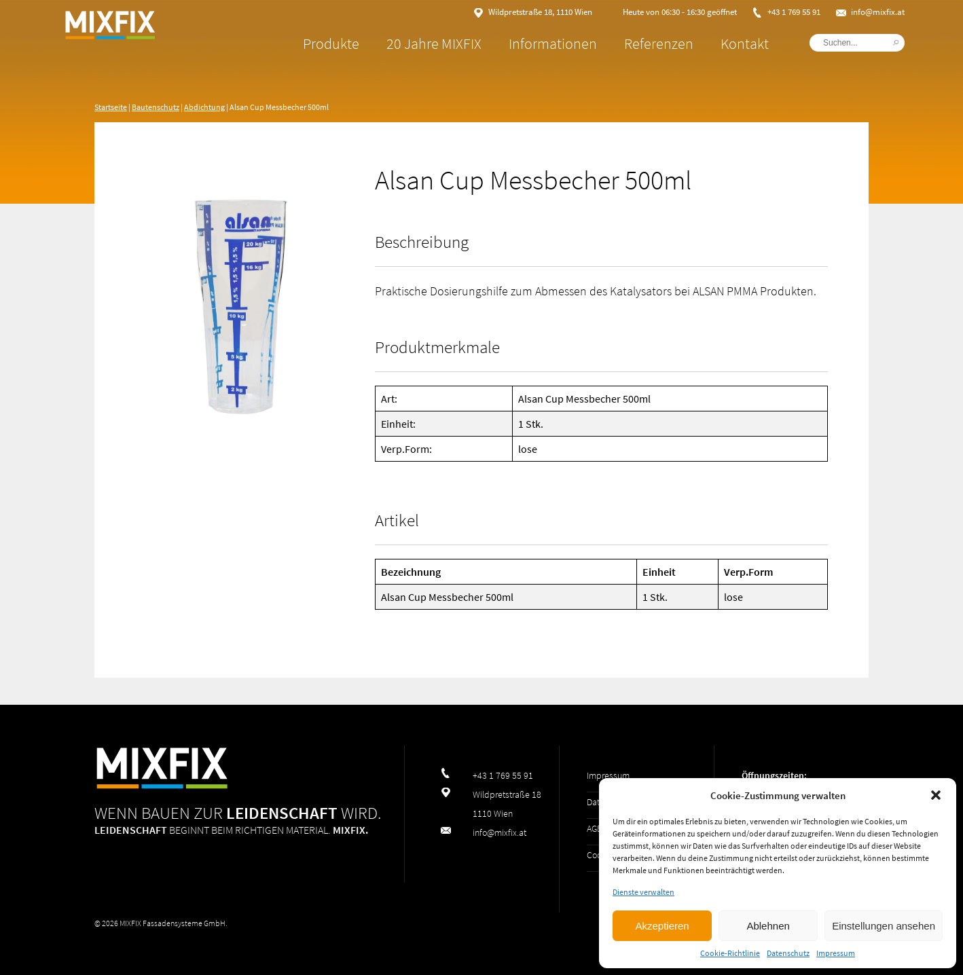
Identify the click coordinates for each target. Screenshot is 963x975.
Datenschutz (788, 953)
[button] (936, 795)
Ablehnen (767, 926)
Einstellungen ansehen (883, 926)
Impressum (835, 953)
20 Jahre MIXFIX (398, 43)
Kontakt (709, 43)
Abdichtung (204, 107)
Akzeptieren (662, 926)
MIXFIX (162, 54)
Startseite (110, 107)
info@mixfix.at (842, 12)
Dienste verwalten (643, 892)
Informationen (517, 43)
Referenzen (622, 43)
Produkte (295, 43)
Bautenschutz (155, 107)
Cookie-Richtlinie (730, 953)
